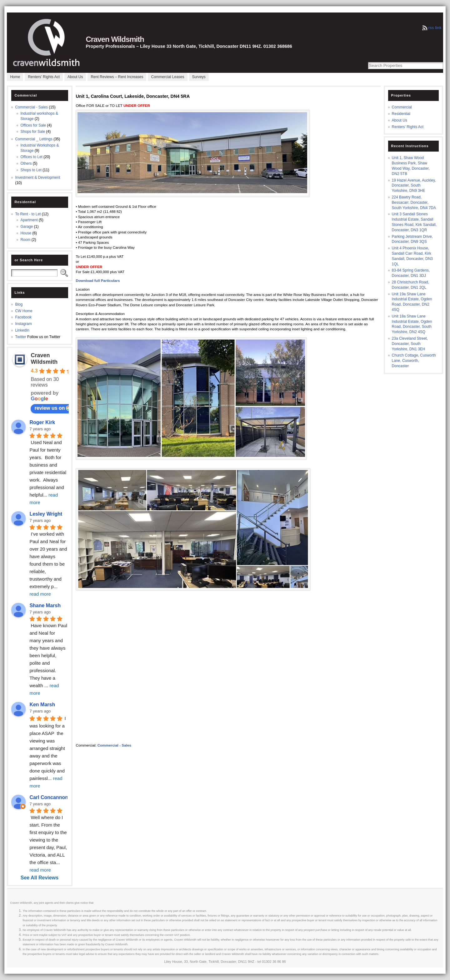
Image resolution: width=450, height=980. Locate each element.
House (25, 233)
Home (15, 77)
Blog (18, 304)
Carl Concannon (48, 797)
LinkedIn (22, 330)
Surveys (199, 77)
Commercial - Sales (31, 107)
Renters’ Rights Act (44, 77)
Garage (26, 226)
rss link (435, 28)
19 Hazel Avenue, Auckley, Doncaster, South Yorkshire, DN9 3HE (414, 185)
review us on (52, 408)
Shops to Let (30, 170)
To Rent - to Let (28, 214)
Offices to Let (31, 157)
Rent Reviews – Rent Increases (117, 77)
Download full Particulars (98, 280)
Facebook (23, 317)
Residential (401, 114)
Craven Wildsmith (115, 39)
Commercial (402, 107)
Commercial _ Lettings (33, 139)
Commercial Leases (167, 77)
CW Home (23, 311)
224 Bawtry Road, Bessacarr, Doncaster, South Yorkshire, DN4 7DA (414, 202)
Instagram (23, 324)
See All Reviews (39, 877)
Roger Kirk (42, 422)
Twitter (20, 337)
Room (25, 240)
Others (26, 163)
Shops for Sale (32, 131)
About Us (75, 77)
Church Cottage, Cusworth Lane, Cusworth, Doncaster (414, 360)
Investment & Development (37, 177)
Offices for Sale (33, 125)
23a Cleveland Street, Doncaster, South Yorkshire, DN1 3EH (410, 343)
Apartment (29, 220)
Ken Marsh (42, 704)
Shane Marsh (45, 605)
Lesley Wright (45, 514)
